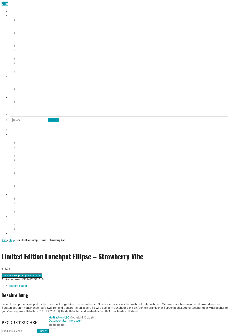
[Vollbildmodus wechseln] (54, 325)
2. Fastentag (25, 24)
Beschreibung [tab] (18, 286)
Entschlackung (27, 93)
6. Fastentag (25, 41)
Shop (12, 114)
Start (4, 240)
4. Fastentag (25, 32)
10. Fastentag (25, 58)
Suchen (43, 330)
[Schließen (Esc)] (62, 325)
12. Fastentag (25, 67)
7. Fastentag (24, 45)
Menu (5, 4)
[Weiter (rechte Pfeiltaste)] (54, 328)
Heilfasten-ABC (59, 317)
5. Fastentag (25, 37)
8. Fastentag (25, 50)
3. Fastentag (25, 28)
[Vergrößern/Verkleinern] (50, 325)
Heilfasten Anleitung (22, 75)
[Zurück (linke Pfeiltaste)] (50, 328)
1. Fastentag (24, 19)
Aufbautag (23, 71)
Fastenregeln (25, 84)
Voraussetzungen (28, 80)
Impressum (75, 320)
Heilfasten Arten (27, 88)
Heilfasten (16, 11)
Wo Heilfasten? (26, 101)
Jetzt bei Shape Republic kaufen (22, 275)
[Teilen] (58, 325)
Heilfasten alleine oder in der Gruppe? (41, 106)
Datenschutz (57, 320)
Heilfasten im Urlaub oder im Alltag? (40, 110)
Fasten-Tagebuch (20, 15)
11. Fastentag (25, 63)
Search (53, 120)
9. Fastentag (25, 54)
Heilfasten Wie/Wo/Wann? (25, 97)
